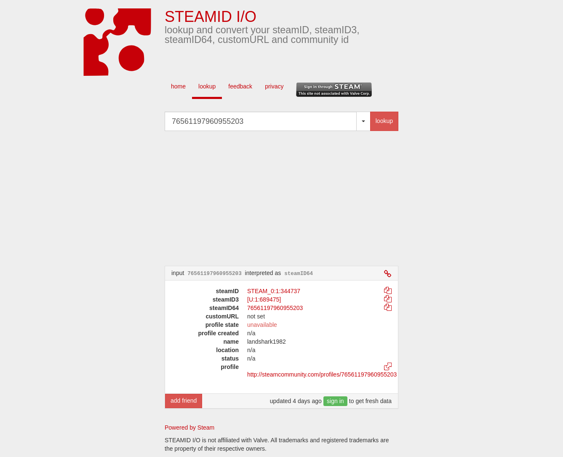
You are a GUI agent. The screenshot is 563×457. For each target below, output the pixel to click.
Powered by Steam (189, 427)
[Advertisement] (294, 198)
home (178, 86)
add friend (184, 400)
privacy (274, 86)
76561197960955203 (275, 308)
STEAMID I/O (210, 16)
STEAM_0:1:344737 (273, 291)
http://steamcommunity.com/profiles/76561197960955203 (322, 374)
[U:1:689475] (264, 299)
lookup (207, 86)
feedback (240, 86)
